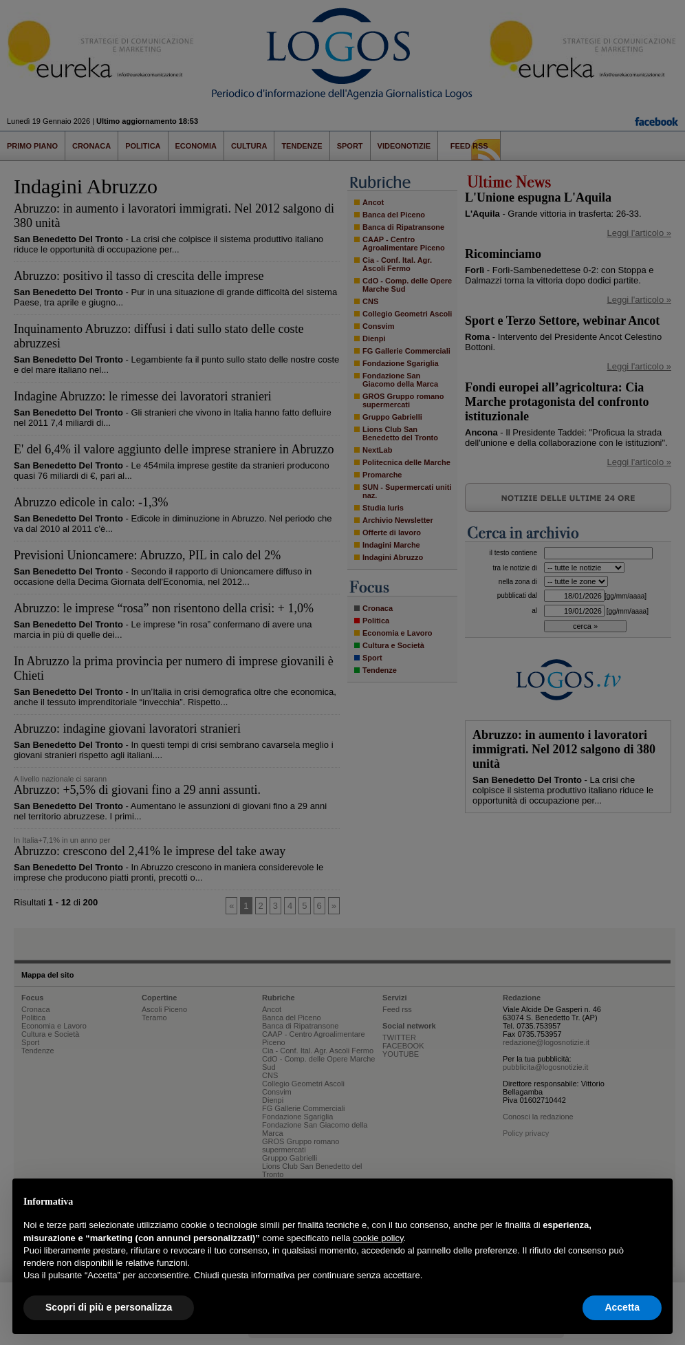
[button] (655, 1201)
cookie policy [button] (378, 1238)
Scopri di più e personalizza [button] (108, 1307)
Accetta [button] (622, 1307)
